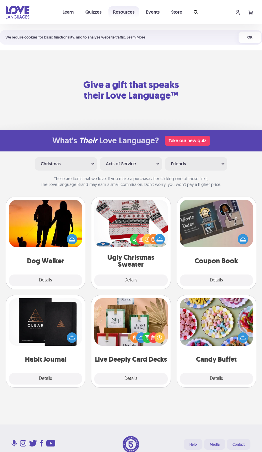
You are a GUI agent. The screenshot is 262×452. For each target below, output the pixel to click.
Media (214, 444)
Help (193, 444)
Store (176, 12)
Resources (123, 12)
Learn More (136, 37)
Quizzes (93, 12)
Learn (68, 12)
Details (45, 280)
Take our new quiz (187, 141)
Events (153, 12)
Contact (239, 444)
